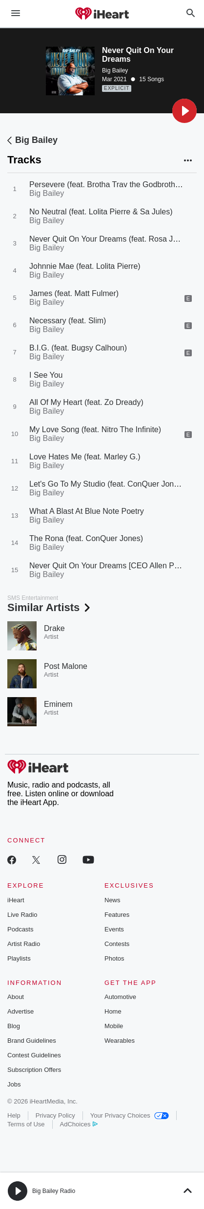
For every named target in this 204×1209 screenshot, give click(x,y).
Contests (116, 943)
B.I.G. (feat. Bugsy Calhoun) (78, 348)
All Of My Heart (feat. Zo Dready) (86, 402)
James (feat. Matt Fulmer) (74, 293)
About (15, 996)
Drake (54, 628)
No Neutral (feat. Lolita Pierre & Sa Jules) (100, 212)
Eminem (58, 704)
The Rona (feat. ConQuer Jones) (86, 538)
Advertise (20, 1011)
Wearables (119, 1040)
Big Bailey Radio (53, 1191)
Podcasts (20, 929)
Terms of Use (26, 1124)
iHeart (15, 900)
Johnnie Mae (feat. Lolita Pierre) (85, 266)
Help (13, 1115)
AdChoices (79, 1124)
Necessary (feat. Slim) (67, 320)
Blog (13, 1026)
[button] (184, 111)
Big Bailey (115, 70)
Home (113, 1011)
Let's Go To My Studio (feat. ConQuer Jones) (106, 484)
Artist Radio (23, 943)
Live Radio (22, 914)
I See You (46, 375)
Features (116, 914)
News (112, 900)
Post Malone (65, 666)
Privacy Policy (55, 1115)
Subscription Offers (34, 1069)
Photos (114, 958)
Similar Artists (49, 607)
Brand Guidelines (31, 1040)
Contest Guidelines (34, 1055)
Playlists (19, 958)
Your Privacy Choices (129, 1115)
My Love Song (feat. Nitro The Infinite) (95, 429)
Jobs (13, 1084)
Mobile (113, 1026)
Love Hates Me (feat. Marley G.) (85, 457)
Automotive (120, 996)
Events (114, 929)
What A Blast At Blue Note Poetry (86, 511)
